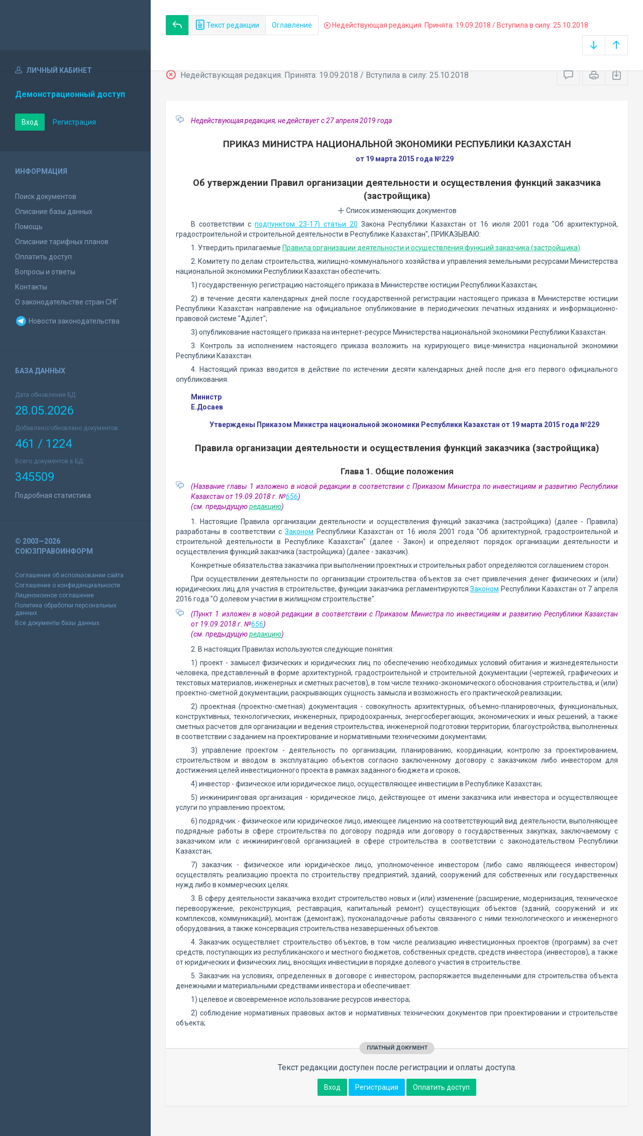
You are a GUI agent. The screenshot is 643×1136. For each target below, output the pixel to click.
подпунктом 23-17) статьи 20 (306, 224)
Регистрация (74, 122)
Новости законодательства (67, 321)
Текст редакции (227, 25)
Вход (30, 122)
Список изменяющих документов (397, 210)
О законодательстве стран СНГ (66, 302)
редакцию (265, 506)
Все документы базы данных (57, 623)
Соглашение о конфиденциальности (67, 585)
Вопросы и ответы (45, 272)
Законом (299, 532)
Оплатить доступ (43, 257)
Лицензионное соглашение (54, 595)
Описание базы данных (53, 212)
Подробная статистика (53, 495)
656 (292, 496)
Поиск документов (45, 196)
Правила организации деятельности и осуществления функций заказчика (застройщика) (431, 248)
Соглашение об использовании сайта (69, 575)
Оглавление (292, 25)
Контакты (31, 287)
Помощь (29, 227)
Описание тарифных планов (62, 242)
